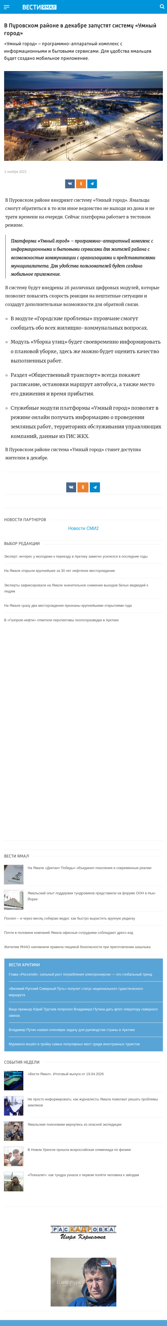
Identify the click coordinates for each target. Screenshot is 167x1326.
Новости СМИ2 (83, 528)
